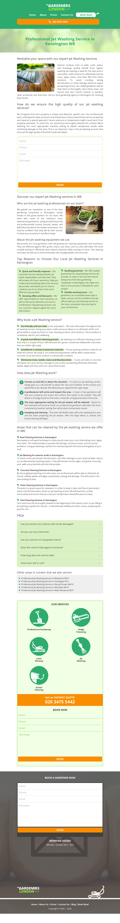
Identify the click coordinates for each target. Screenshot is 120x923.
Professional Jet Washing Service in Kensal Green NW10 (40, 588)
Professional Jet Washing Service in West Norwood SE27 (40, 594)
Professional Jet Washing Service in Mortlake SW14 (82, 588)
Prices (53, 17)
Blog (73, 913)
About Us (43, 913)
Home (32, 17)
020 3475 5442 (58, 24)
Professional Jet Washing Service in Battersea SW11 (40, 582)
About (43, 17)
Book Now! (86, 17)
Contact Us (67, 17)
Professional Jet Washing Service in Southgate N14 (82, 582)
